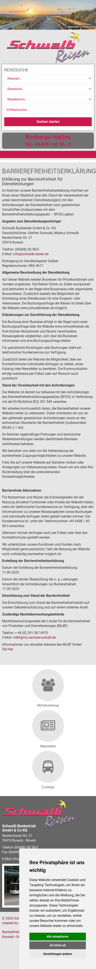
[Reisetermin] (48, 99)
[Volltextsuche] (48, 110)
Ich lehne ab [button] (58, 945)
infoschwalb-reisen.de (31, 254)
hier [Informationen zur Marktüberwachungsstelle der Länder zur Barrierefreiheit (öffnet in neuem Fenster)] (10, 649)
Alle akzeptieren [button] (58, 936)
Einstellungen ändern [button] (57, 954)
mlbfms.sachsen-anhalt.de (34, 637)
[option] (48, 15)
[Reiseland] (48, 89)
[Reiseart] (48, 78)
